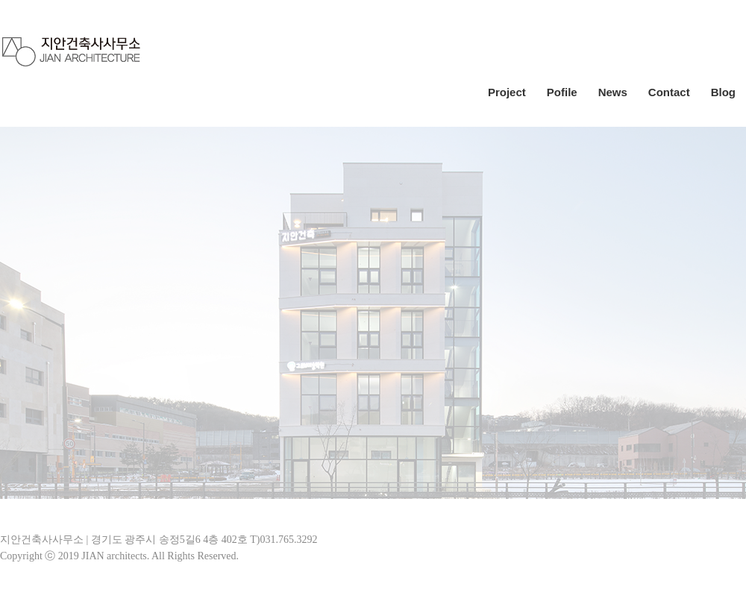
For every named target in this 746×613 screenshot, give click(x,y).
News (612, 92)
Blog (723, 92)
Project (507, 92)
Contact (669, 92)
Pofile (562, 92)
